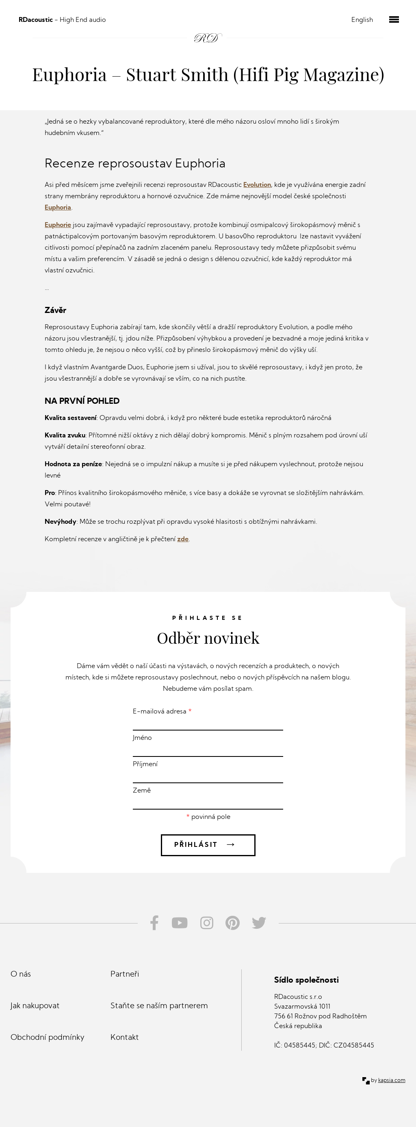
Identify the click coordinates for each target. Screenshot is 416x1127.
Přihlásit (208, 845)
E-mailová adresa (208, 720)
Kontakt (124, 1038)
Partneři (124, 975)
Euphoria (58, 208)
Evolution (257, 185)
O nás (21, 975)
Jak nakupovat (35, 1006)
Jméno (208, 746)
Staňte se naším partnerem (159, 1006)
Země (208, 799)
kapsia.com (391, 1080)
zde (182, 539)
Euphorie (58, 225)
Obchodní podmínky (47, 1038)
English (362, 20)
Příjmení (208, 772)
